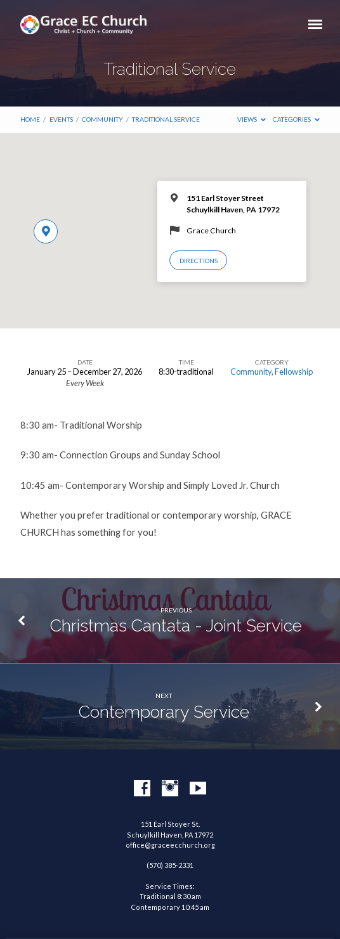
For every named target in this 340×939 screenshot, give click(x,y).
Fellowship (294, 371)
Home (30, 119)
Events (61, 119)
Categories (296, 119)
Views (251, 119)
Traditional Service (166, 119)
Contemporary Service (164, 712)
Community (102, 119)
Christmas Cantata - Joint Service (176, 625)
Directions (199, 260)
